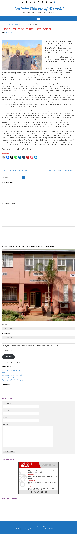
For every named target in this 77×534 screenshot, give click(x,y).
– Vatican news (57, 529)
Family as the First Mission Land (12, 380)
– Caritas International (35, 529)
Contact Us (9, 451)
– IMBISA (44, 529)
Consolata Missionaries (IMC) (12, 375)
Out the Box (41, 526)
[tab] (28, 465)
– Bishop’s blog (25, 529)
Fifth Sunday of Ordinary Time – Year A (15, 170)
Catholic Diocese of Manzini (38, 9)
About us (18, 529)
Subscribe (8, 357)
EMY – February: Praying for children (62, 170)
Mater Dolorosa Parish (9, 377)
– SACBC (50, 529)
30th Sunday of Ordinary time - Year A (14, 370)
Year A (4, 373)
